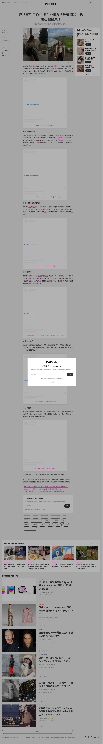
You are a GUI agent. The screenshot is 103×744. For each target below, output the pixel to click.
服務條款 (54, 378)
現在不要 (51, 382)
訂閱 (70, 374)
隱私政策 (59, 378)
